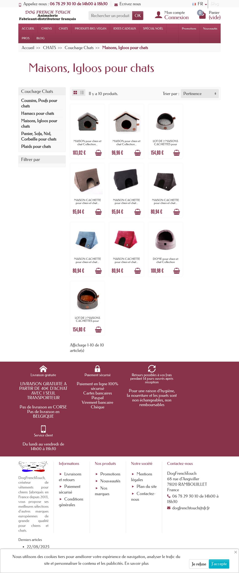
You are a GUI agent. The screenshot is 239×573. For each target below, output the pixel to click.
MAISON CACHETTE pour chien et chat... (203, 142)
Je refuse (199, 563)
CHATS (63, 28)
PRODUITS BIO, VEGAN (90, 28)
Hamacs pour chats (37, 113)
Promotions (189, 28)
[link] (160, 542)
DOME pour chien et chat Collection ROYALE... (87, 261)
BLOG (40, 38)
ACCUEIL (28, 28)
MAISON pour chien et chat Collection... (87, 142)
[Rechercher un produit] (110, 15)
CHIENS (46, 28)
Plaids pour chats (36, 146)
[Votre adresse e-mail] (108, 537)
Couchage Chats (37, 91)
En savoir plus (137, 563)
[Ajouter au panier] (98, 152)
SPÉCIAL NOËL (153, 28)
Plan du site (147, 394)
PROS (26, 38)
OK (138, 15)
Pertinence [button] (192, 93)
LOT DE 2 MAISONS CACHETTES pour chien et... (164, 144)
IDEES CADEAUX (124, 28)
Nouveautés (210, 28)
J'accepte (219, 563)
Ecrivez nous (127, 3)
